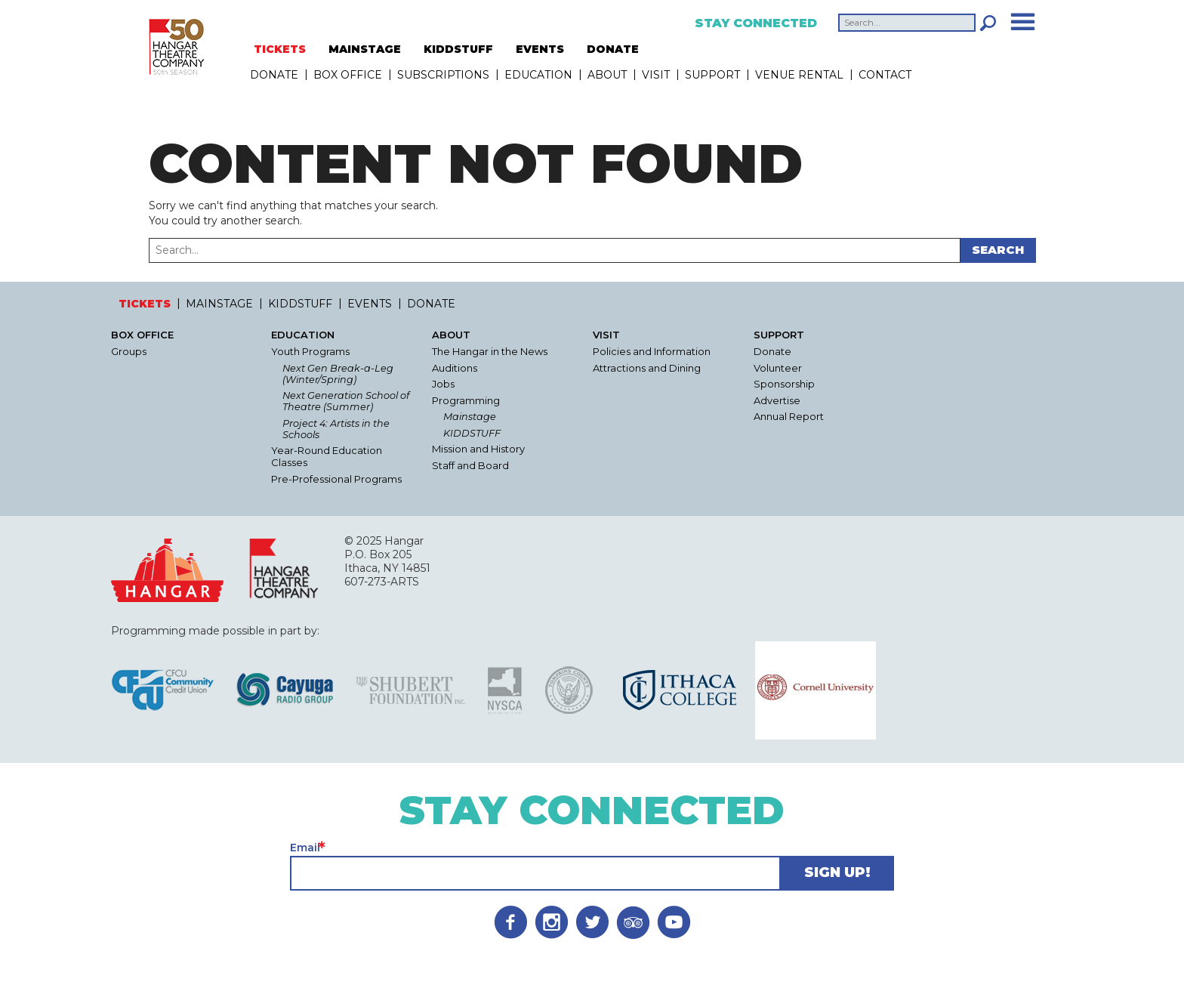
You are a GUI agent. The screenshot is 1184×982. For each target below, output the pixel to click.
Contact (885, 75)
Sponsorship (784, 384)
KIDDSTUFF (458, 49)
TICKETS (280, 49)
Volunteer (778, 368)
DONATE (613, 49)
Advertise (777, 400)
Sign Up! (837, 872)
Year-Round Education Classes (326, 456)
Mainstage (469, 416)
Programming (466, 400)
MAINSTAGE (364, 49)
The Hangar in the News (489, 351)
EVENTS (540, 49)
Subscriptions (443, 75)
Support (712, 75)
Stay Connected (756, 23)
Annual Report (789, 416)
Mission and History (478, 449)
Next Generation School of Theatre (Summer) (345, 401)
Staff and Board (470, 465)
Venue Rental (799, 75)
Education (538, 75)
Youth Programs (310, 351)
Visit (656, 75)
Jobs (443, 384)
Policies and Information (652, 351)
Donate (772, 351)
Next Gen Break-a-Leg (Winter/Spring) (337, 374)
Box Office (347, 75)
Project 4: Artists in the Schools (336, 429)
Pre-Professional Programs (336, 479)
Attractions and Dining (647, 368)
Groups (128, 351)
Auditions (454, 368)
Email (305, 847)
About (607, 75)
